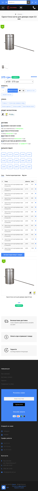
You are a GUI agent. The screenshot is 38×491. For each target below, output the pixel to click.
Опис (2, 175)
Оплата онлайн (17, 106)
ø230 (3, 167)
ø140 (29, 154)
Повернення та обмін (7, 384)
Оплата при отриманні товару (17, 103)
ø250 (10, 167)
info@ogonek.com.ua (10, 472)
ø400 (29, 167)
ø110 (10, 154)
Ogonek (14, 484)
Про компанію (5, 374)
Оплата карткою (6, 106)
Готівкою (4, 103)
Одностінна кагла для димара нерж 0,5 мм (19, 297)
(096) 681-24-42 (7, 468)
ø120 (16, 154)
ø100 (3, 154)
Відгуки (24, 175)
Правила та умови (19, 487)
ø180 (16, 161)
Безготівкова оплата (28, 106)
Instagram (6, 431)
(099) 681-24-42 (7, 465)
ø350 (22, 167)
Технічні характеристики (13, 175)
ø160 (10, 161)
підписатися (19, 404)
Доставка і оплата (6, 377)
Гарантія (3, 380)
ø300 (16, 167)
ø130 (22, 154)
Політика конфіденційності (19, 486)
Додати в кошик (12, 90)
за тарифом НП (23, 143)
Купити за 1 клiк (31, 90)
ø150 (3, 161)
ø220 (29, 161)
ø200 (22, 161)
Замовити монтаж (7, 94)
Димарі (20, 14)
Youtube (6, 434)
